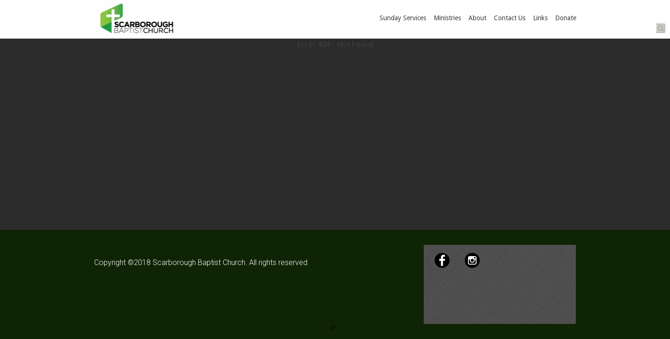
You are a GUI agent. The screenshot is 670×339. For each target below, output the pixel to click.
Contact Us (509, 18)
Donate (565, 18)
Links (540, 18)
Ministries (447, 18)
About (477, 18)
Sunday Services (402, 18)
